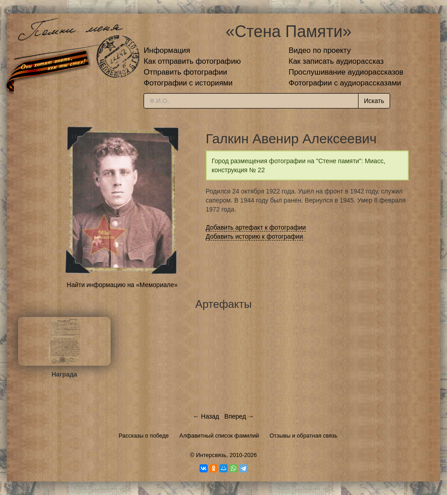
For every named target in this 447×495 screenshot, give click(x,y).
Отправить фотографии (185, 72)
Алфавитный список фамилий (219, 436)
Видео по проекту (320, 50)
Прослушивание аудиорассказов (346, 72)
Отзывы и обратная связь (303, 436)
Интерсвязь (211, 455)
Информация (167, 50)
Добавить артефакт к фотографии (256, 227)
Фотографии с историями (188, 83)
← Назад (206, 416)
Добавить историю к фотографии (254, 236)
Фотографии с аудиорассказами (345, 83)
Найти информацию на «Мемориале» (122, 284)
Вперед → (239, 416)
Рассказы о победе (144, 436)
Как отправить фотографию (192, 61)
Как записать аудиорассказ (336, 61)
